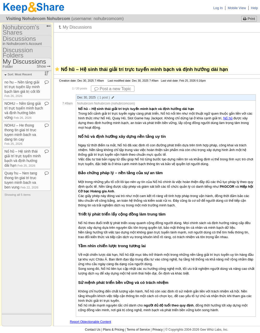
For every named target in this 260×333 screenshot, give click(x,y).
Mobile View (237, 8)
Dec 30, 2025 (95, 97)
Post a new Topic (112, 89)
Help (254, 8)
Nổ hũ (227, 118)
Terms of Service (138, 329)
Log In (218, 8)
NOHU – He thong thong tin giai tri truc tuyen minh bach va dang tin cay (20, 134)
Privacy (157, 329)
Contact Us (92, 329)
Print (249, 19)
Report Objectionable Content (90, 322)
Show (44, 66)
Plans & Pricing (113, 329)
